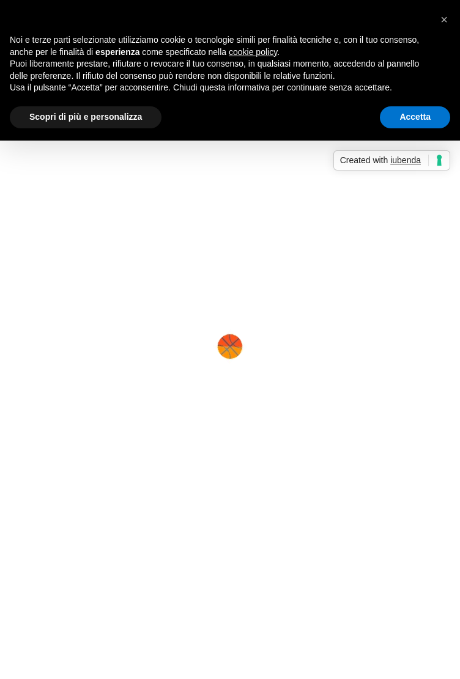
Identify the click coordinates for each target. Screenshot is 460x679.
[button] (444, 19)
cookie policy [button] (253, 52)
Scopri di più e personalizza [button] (85, 117)
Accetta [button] (415, 117)
